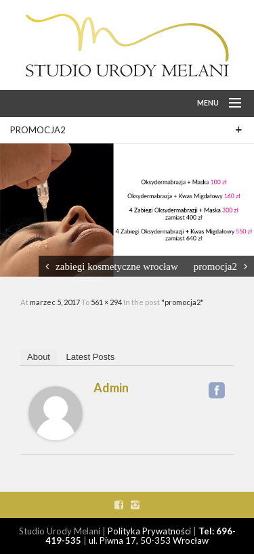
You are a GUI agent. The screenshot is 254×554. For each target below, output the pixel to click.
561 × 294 (107, 302)
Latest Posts (90, 357)
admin (111, 387)
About (38, 357)
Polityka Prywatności (149, 531)
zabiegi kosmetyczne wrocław (117, 266)
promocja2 (215, 266)
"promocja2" (182, 302)
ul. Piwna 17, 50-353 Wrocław (149, 540)
